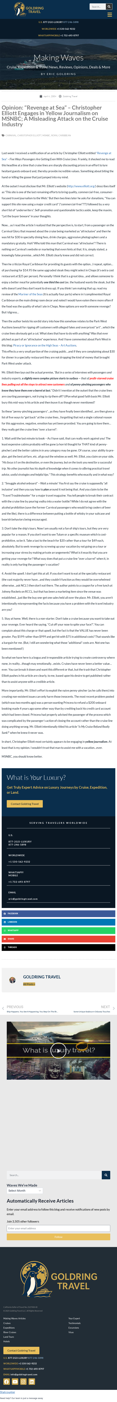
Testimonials (74, 1323)
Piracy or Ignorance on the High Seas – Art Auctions (44, 345)
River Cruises (9, 1332)
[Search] (109, 7)
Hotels (6, 1341)
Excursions (73, 1327)
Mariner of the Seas (30, 294)
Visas (71, 1332)
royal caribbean (61, 135)
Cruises (7, 1323)
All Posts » (29, 984)
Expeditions (9, 1327)
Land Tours (8, 1336)
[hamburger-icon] (109, 14)
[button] (58, 913)
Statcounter (7, 1392)
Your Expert (74, 1318)
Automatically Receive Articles (40, 1201)
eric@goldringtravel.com (23, 898)
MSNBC (46, 135)
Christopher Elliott (29, 135)
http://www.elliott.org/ (81, 186)
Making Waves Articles (14, 1318)
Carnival (11, 135)
